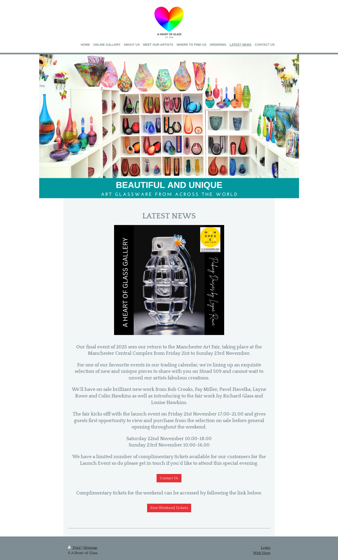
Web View (261, 553)
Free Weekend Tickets (169, 508)
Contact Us (169, 478)
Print (75, 548)
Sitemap (90, 548)
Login (265, 548)
